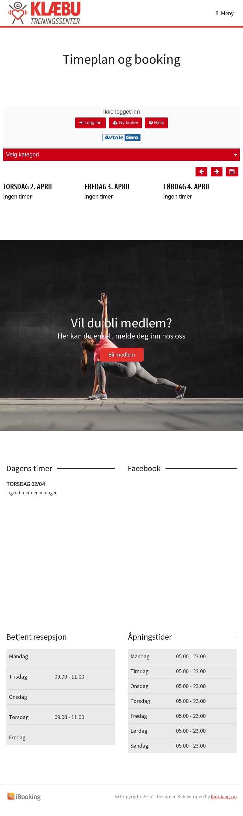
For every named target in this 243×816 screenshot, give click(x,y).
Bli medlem (121, 363)
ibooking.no (224, 805)
